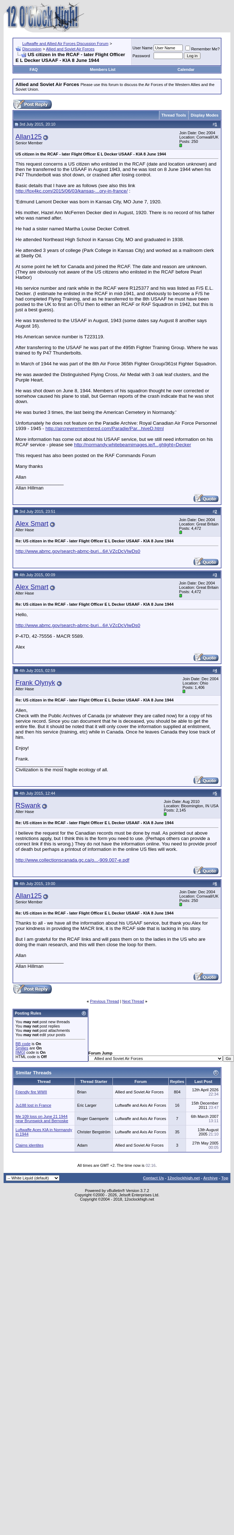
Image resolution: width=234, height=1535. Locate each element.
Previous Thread (104, 1001)
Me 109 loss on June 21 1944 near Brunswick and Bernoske (42, 1118)
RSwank (28, 805)
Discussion (31, 49)
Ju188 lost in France (33, 1105)
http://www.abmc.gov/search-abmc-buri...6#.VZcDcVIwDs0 (78, 551)
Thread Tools (174, 115)
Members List (102, 69)
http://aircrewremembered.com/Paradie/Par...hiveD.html (104, 428)
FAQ (34, 69)
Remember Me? (202, 49)
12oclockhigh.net (183, 1178)
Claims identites (30, 1145)
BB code (23, 1044)
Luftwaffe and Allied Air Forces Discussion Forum (65, 43)
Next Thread (133, 1001)
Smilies (22, 1048)
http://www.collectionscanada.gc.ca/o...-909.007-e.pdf (72, 860)
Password (141, 56)
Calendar (185, 69)
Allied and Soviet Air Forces (70, 49)
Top (224, 1178)
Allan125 (29, 136)
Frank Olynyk (35, 682)
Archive (210, 1178)
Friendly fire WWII (31, 1092)
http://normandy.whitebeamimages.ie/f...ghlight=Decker (132, 444)
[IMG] (20, 1052)
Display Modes (204, 115)
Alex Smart (32, 523)
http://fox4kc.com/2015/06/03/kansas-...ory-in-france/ (72, 191)
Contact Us (153, 1178)
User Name (143, 48)
